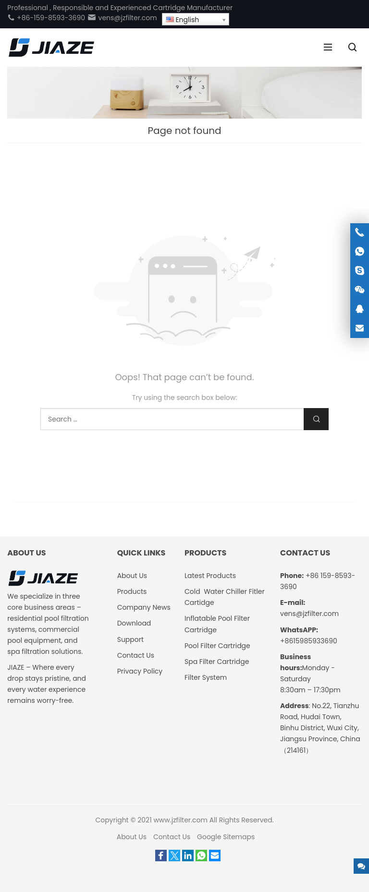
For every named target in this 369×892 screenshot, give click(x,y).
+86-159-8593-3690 (46, 18)
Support (130, 639)
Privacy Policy (140, 671)
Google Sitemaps (226, 837)
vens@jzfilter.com (122, 18)
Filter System (205, 677)
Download (134, 623)
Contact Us (135, 655)
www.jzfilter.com (180, 820)
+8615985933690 (308, 641)
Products (132, 591)
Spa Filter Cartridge (216, 661)
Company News (144, 607)
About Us (132, 575)
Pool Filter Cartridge (217, 646)
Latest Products (210, 575)
